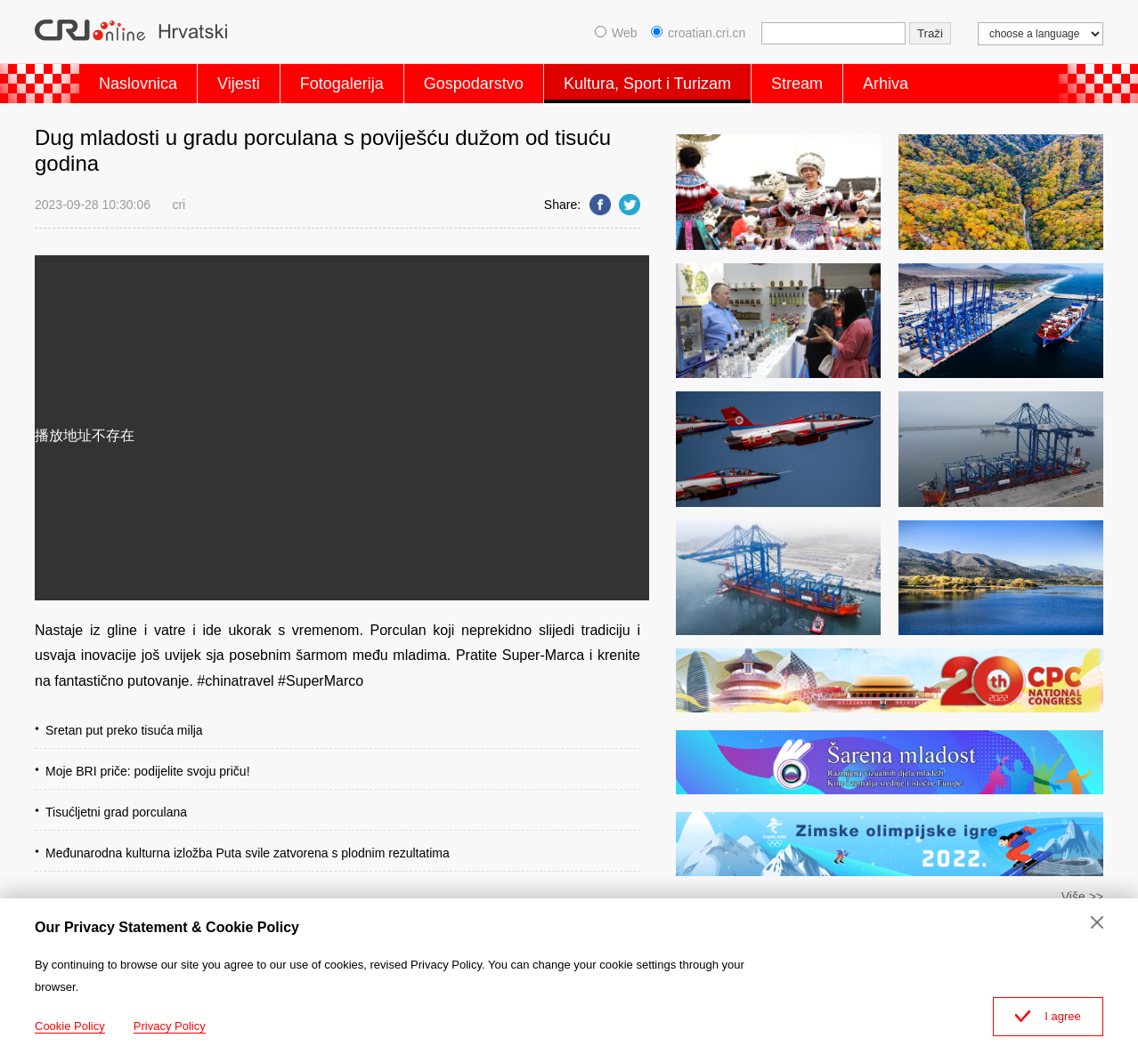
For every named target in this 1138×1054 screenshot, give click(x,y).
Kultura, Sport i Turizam (647, 84)
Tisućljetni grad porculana (116, 812)
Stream (797, 84)
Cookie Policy (70, 1026)
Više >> (1082, 896)
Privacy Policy (170, 1026)
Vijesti (238, 84)
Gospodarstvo (474, 84)
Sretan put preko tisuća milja (124, 730)
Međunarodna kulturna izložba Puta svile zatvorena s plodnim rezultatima (247, 853)
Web (616, 33)
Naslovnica (138, 84)
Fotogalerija (342, 84)
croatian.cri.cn (698, 33)
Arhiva (885, 84)
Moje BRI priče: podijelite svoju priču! (147, 771)
